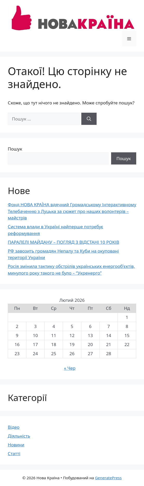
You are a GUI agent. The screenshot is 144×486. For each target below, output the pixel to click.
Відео (13, 427)
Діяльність (19, 436)
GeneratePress (108, 477)
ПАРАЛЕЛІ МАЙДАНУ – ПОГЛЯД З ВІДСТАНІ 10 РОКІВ (63, 242)
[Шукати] (89, 119)
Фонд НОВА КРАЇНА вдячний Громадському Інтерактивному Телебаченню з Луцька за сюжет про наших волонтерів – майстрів (72, 211)
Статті (14, 453)
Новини (16, 445)
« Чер (69, 368)
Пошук (15, 149)
